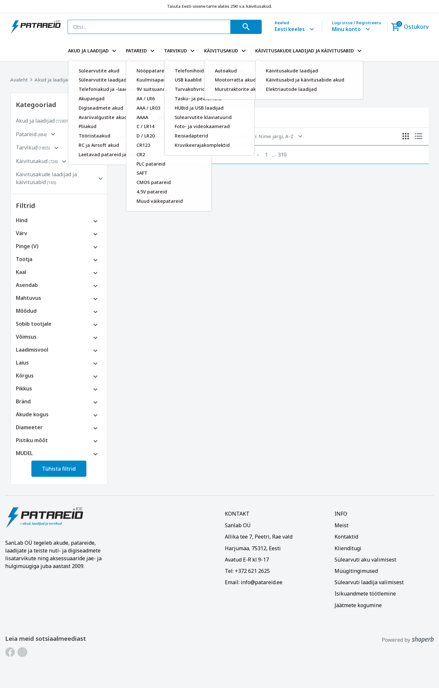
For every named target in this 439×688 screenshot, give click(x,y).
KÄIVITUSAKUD (225, 51)
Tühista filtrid (59, 468)
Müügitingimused (356, 570)
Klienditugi (348, 548)
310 (282, 154)
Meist (341, 525)
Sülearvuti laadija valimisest (369, 582)
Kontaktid (346, 536)
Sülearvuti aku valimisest (365, 559)
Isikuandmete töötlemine (365, 593)
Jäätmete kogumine (358, 605)
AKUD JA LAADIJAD (93, 51)
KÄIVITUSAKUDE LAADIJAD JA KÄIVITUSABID (309, 51)
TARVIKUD (180, 51)
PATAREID (141, 51)
